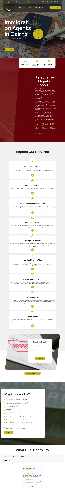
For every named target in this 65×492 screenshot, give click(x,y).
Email (38, 283)
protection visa (51, 244)
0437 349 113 (17, 461)
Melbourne (46, 173)
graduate (26, 341)
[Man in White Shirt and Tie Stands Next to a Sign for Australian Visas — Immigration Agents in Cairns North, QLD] (46, 33)
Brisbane (13, 178)
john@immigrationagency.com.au (21, 463)
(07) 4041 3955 (43, 117)
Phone (45, 283)
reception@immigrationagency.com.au (22, 465)
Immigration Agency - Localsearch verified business (59, 461)
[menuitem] (22, 7)
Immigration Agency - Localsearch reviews (32, 407)
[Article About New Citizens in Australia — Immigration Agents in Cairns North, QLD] (50, 351)
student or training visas (49, 211)
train (42, 90)
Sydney (28, 171)
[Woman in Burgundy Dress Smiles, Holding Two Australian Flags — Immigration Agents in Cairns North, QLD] (21, 89)
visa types (46, 92)
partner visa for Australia (17, 247)
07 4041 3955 (17, 459)
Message (33, 288)
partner (46, 93)
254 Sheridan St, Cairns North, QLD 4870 (50, 1)
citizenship (32, 247)
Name (32, 283)
